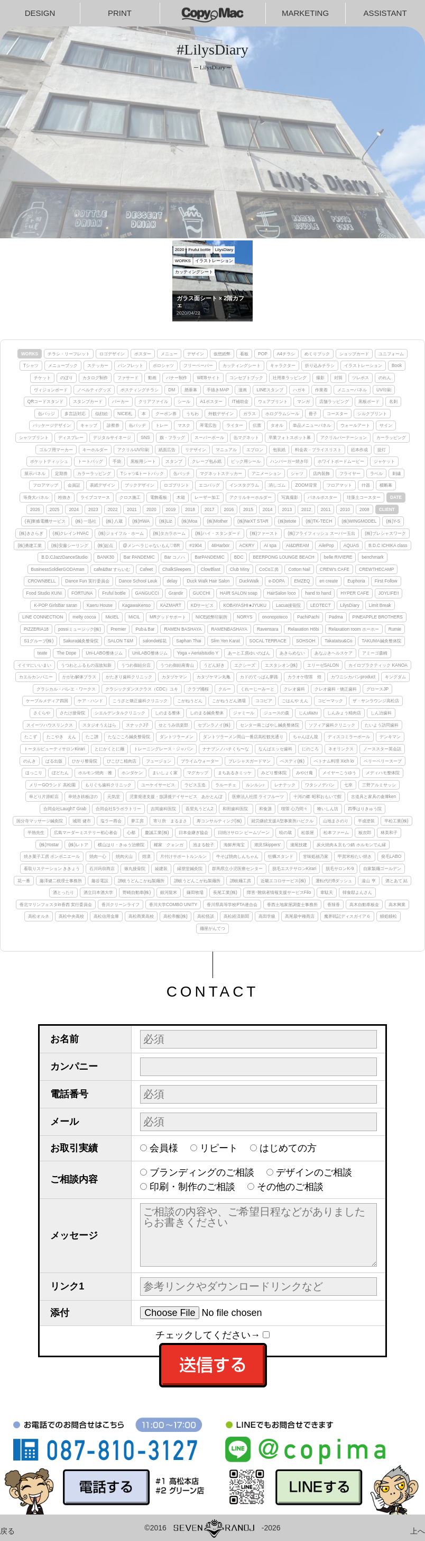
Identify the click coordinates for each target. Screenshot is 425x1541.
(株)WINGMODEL (358, 521)
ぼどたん (60, 772)
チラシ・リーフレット (69, 353)
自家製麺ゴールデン (382, 868)
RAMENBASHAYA (229, 629)
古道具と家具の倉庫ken (373, 796)
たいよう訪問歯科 (382, 725)
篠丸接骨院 (134, 868)
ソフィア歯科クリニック (332, 725)
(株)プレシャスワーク (385, 533)
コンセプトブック (246, 377)
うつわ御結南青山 (177, 665)
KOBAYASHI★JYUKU (244, 605)
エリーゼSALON (323, 665)
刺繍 (396, 473)
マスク (184, 425)
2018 (190, 509)
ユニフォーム (391, 353)
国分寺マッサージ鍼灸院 (39, 820)
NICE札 (124, 413)
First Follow (386, 581)
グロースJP (377, 689)
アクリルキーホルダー (250, 497)
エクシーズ (244, 665)
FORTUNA (82, 593)
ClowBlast (210, 569)
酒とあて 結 (396, 880)
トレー (161, 425)
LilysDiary (349, 605)
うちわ (192, 413)
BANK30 (105, 557)
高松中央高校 (71, 916)
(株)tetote (287, 521)
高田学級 (266, 916)
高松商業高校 (141, 916)
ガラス (249, 413)
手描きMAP (218, 389)
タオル (277, 425)
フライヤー (350, 473)
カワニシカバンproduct (353, 676)
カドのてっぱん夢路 (259, 676)
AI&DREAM (297, 545)
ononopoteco (275, 617)
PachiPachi (308, 617)
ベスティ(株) (292, 761)
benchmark (372, 557)
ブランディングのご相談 (202, 1172)
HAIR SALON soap (238, 593)
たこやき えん (61, 736)
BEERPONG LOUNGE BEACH (283, 557)
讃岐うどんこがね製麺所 (141, 880)
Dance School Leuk (138, 581)
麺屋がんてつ (212, 928)
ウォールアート (355, 425)
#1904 (195, 545)
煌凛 (146, 856)
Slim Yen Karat (225, 640)
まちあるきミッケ (235, 772)
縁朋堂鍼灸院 (189, 868)
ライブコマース (95, 497)
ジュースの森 (276, 712)
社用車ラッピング (290, 377)
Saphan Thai (188, 640)
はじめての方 (288, 1148)
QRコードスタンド (45, 401)
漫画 (242, 389)
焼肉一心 (97, 856)
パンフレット (130, 365)
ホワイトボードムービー (341, 461)
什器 (366, 485)
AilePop (326, 545)
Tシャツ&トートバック (142, 473)
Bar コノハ (174, 557)
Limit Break (380, 605)
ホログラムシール (282, 413)
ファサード (127, 377)
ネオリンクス (341, 748)
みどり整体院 (274, 772)
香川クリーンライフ (120, 904)
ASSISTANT (384, 12)
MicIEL (112, 617)
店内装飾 (321, 473)
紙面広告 (167, 449)
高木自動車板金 (364, 904)
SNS (145, 437)
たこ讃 (92, 736)
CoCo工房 (269, 569)
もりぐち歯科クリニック (108, 784)
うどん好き (214, 665)
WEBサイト (208, 377)
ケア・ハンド (90, 700)
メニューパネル (352, 389)
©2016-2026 (212, 1528)
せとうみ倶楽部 (173, 725)
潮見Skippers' (267, 844)
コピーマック (330, 700)
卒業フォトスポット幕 (290, 437)
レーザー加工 (207, 497)
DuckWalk (249, 581)
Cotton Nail (299, 569)
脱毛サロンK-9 (340, 868)
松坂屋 (307, 832)
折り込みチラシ (320, 365)
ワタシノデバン (320, 784)
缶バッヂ (137, 425)
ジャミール (243, 712)
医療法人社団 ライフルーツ (258, 796)
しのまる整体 (167, 712)
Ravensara (268, 629)
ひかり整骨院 (84, 761)
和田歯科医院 (236, 808)
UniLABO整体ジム (150, 653)
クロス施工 (130, 497)
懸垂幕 (190, 389)
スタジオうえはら (99, 725)
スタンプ (173, 461)
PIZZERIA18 (36, 629)
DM (171, 389)
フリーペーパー (198, 365)
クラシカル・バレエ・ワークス (66, 689)
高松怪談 (205, 916)
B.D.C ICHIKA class (388, 545)
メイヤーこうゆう (339, 772)
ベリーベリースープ (383, 761)
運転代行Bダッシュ (334, 880)
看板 (244, 353)
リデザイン (195, 449)
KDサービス (202, 605)
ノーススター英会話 (382, 748)
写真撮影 (289, 497)
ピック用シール (246, 461)
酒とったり (63, 892)
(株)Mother (217, 521)
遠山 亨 (368, 880)
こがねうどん (189, 700)
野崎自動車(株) (137, 892)
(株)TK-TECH (319, 521)
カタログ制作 (95, 377)
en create (328, 581)
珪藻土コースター (364, 497)
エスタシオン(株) (281, 665)
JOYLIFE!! (388, 593)
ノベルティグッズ (94, 389)
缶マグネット (246, 437)
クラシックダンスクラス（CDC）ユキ (141, 689)
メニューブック (63, 365)
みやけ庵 (304, 772)
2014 (268, 509)
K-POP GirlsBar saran (55, 605)
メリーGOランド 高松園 (52, 784)
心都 (131, 832)
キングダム (395, 676)
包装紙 (279, 449)
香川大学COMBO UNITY (173, 904)
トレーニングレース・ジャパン (163, 748)
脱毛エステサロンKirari (294, 868)
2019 (171, 509)
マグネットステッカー (221, 473)
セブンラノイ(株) (214, 725)
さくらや (41, 712)
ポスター (142, 353)
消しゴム (277, 485)
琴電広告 (208, 425)
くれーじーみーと (257, 689)
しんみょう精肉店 (344, 712)
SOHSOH (305, 640)
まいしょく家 (165, 772)
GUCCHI (201, 593)
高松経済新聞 (236, 916)
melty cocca (84, 617)
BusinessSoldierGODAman (58, 569)
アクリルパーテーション (343, 437)
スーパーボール (209, 437)
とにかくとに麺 (109, 748)
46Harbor (220, 545)
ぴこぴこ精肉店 (121, 761)
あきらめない (292, 653)
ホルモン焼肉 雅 (95, 772)
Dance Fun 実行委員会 (87, 581)
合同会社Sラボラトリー (118, 808)
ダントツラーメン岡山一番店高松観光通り (243, 736)
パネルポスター (322, 497)
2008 (364, 509)
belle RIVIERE (338, 557)
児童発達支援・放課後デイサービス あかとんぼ (176, 796)
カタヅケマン (174, 676)
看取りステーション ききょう (52, 868)
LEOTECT (320, 605)
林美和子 (389, 832)
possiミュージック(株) (79, 629)
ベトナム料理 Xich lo (334, 761)
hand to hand (318, 593)
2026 (35, 509)
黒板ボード (369, 401)
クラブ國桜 (198, 689)
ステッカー (97, 365)
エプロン (254, 449)
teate (43, 653)
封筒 (338, 377)
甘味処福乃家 (315, 856)
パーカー (120, 401)
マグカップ (197, 772)
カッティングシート (242, 365)
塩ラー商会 (111, 820)
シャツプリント (34, 437)
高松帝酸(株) (175, 916)
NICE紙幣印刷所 (211, 617)
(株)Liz (165, 521)
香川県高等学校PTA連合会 (232, 904)
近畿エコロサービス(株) (283, 880)
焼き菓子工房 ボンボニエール (52, 856)
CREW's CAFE (334, 569)
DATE (396, 497)
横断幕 (386, 485)
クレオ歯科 (294, 689)
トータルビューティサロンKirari (54, 748)
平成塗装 (366, 820)
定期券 (61, 473)
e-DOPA (277, 581)
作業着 (321, 389)
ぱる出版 (53, 761)
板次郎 (364, 832)
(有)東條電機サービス (45, 521)
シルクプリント (372, 413)
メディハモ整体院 (383, 772)
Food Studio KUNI (44, 593)
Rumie (395, 629)
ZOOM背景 (306, 485)
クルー (224, 689)
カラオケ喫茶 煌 (304, 676)
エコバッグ (209, 485)
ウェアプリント (273, 401)
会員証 (74, 485)
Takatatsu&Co (338, 640)
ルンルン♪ (255, 784)
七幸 (348, 784)
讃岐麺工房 (240, 880)
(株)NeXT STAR (253, 521)
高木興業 (397, 904)
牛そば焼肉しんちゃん (237, 856)
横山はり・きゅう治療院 (121, 844)
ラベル (376, 473)
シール (184, 401)
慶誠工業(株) (157, 832)
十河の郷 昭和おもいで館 (317, 796)
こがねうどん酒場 (229, 700)
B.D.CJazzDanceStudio (64, 557)
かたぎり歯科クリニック (129, 676)
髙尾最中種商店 (300, 916)
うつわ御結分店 (136, 665)
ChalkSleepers (176, 569)
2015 (248, 509)
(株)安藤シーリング (69, 545)
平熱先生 (35, 832)
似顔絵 (101, 413)
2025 (55, 509)
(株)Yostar (49, 844)
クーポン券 (166, 413)
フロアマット (339, 485)
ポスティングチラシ (140, 389)
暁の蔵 (285, 832)
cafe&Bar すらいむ (112, 569)
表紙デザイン (102, 485)
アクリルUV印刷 (133, 449)
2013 (287, 509)
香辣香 (333, 904)
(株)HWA (141, 521)
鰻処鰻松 (388, 916)
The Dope (66, 653)
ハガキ (299, 389)
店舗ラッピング (334, 401)
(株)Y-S (393, 521)
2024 (74, 509)
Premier (118, 629)
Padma (336, 617)
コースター (337, 413)
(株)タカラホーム (169, 533)
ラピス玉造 (195, 784)
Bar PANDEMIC (139, 557)
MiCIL (134, 617)
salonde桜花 (155, 640)
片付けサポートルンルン (183, 856)
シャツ (297, 473)
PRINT (120, 12)
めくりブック (317, 353)
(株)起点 (106, 545)
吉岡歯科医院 (163, 808)
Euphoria (356, 581)
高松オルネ (38, 916)
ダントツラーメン (176, 736)
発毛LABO (391, 856)
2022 (113, 509)
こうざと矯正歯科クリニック (140, 700)
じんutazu (308, 712)
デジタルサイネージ (112, 437)
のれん (384, 377)
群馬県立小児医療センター (237, 868)
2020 (151, 509)
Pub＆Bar (144, 629)
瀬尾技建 (298, 844)
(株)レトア (78, 844)
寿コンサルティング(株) (219, 820)
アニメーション (266, 473)
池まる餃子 (203, 844)
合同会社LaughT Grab (64, 808)
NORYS (245, 617)
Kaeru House (100, 605)
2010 (345, 509)
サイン (386, 425)
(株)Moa (189, 521)
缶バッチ (181, 473)
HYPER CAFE (354, 593)
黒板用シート (143, 461)
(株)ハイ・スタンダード (218, 533)
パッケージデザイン (52, 425)
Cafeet (146, 569)
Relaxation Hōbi (303, 629)
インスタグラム (244, 485)
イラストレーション (363, 365)
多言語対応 (75, 413)
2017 (210, 509)
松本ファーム (336, 832)
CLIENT (387, 509)
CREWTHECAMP (376, 569)
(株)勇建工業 (29, 545)
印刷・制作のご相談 (192, 1186)
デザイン (195, 353)
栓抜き (64, 497)
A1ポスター (211, 401)
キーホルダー (95, 449)
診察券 (113, 425)
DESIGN (40, 12)
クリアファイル (153, 401)
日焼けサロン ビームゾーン (244, 832)
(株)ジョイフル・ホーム (121, 533)
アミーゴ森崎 (374, 653)
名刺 (393, 401)
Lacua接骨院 (288, 605)
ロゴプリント (176, 485)
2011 (326, 509)
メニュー (169, 353)
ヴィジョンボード (51, 389)
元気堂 (113, 796)
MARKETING (305, 12)
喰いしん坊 (327, 808)
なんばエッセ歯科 (275, 748)
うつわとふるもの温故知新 (86, 665)
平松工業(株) (396, 820)
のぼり (66, 377)
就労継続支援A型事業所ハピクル (282, 820)
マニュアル (226, 449)
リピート (218, 1148)
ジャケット (384, 461)
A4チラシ (286, 353)
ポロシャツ (163, 365)
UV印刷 (383, 389)
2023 (93, 509)
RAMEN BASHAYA (182, 629)
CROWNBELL (41, 581)
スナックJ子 (137, 725)
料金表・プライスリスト (318, 449)
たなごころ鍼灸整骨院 (129, 736)
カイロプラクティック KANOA (378, 665)
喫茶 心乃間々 (294, 808)
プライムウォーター (200, 761)
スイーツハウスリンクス (49, 725)
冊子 (313, 413)
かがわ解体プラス (79, 676)
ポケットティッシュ (49, 461)
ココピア (263, 700)
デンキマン (390, 736)
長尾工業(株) (225, 892)
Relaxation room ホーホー (354, 629)
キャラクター (282, 365)
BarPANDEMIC (210, 557)
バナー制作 (176, 377)
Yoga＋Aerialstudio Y (197, 653)
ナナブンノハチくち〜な (225, 748)
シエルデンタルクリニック (120, 712)
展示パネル (34, 473)
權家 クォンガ (168, 844)
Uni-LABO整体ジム (104, 653)
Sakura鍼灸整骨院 (80, 640)
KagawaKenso (136, 605)
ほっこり (33, 772)
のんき (29, 761)
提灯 (381, 449)
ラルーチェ (225, 784)
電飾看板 (158, 497)
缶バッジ (46, 413)
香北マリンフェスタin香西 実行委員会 (56, 904)
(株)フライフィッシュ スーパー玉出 (321, 533)
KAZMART (170, 605)
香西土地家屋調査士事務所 (292, 904)
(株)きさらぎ (31, 533)
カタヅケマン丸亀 (213, 676)
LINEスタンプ (269, 389)
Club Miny (240, 569)
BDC (239, 557)
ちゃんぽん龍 (305, 736)
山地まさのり (335, 820)
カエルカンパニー (36, 676)
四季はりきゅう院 (365, 808)
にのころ (310, 748)
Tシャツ (31, 365)
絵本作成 (359, 449)
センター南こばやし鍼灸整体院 (269, 725)
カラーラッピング (94, 473)
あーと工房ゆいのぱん (249, 653)
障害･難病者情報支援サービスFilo (279, 892)
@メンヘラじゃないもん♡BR (151, 545)
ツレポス (360, 377)
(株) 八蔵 (114, 521)
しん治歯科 (381, 712)
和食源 (265, 808)
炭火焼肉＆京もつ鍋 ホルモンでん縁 (351, 844)
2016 (229, 509)
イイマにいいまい (34, 665)
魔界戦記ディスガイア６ (347, 916)
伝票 (257, 425)
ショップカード (354, 353)
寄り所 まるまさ (170, 820)
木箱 (181, 497)
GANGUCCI (147, 593)
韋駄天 (326, 892)
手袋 (117, 461)
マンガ (303, 401)
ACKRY (247, 545)
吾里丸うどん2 (200, 808)
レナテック (284, 784)
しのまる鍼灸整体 (207, 712)
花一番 (23, 880)
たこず (30, 736)
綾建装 (161, 868)
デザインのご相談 (314, 1172)
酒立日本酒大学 (98, 892)
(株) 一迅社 (85, 521)
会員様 (164, 1148)
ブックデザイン (139, 485)
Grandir (176, 593)
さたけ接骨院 (72, 712)
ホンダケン (132, 772)
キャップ (88, 425)
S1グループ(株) (38, 640)
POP (262, 353)
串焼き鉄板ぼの (83, 796)
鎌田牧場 (195, 892)
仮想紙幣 (222, 353)
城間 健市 (81, 820)
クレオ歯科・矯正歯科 (336, 689)
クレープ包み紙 (206, 461)
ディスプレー (71, 437)
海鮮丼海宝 (234, 844)
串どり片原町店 (44, 796)
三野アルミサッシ (379, 784)
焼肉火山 (124, 856)
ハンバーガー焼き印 (289, 461)
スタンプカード (88, 401)
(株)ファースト (264, 533)
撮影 (320, 377)
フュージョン (158, 761)
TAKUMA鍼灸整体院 (381, 640)
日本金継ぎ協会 (193, 832)
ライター (234, 425)
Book (397, 365)
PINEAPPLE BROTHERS (378, 617)
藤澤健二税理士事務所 (61, 880)
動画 (152, 377)
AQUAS (351, 545)
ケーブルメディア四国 (47, 700)
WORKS (29, 353)
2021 (132, 509)
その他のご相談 (290, 1186)
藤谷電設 (99, 880)
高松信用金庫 (106, 916)
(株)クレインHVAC (71, 533)
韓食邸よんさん (357, 892)
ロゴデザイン (112, 353)
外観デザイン (221, 413)
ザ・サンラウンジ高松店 (376, 700)
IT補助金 (240, 401)
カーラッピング (391, 437)
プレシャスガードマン (249, 761)
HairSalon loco (281, 593)
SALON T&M (120, 640)
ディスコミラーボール (349, 736)
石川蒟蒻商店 (102, 868)
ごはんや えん (295, 700)
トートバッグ (90, 461)
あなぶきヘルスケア (334, 653)
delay (172, 581)
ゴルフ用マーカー (56, 449)
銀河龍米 (168, 892)
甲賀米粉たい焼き (355, 856)
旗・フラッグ (172, 437)
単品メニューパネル (312, 425)
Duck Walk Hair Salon (208, 581)
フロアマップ (45, 485)
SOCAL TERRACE (268, 640)
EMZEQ (302, 581)
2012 (306, 509)
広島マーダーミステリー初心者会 (85, 832)
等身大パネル (36, 497)
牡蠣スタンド (280, 856)
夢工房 (137, 820)
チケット (42, 377)
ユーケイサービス (158, 784)
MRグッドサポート (168, 617)
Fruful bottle (113, 593)
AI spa (270, 545)
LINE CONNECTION (42, 617)
